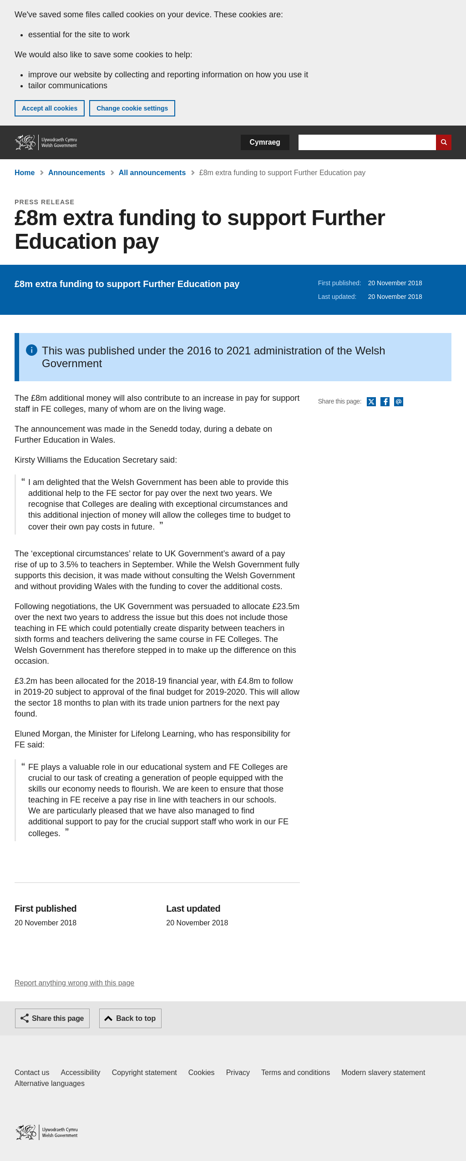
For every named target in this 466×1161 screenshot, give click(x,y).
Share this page (58, 1018)
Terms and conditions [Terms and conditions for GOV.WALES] (295, 1072)
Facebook (385, 402)
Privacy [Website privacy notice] (238, 1072)
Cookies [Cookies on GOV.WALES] (201, 1072)
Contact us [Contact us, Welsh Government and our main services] (32, 1072)
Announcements (76, 173)
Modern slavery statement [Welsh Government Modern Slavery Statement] (383, 1072)
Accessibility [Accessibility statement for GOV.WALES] (80, 1072)
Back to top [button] (136, 1018)
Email (398, 402)
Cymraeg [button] (265, 142)
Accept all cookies (49, 108)
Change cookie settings (132, 108)
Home (25, 173)
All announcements (152, 173)
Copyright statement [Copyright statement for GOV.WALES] (144, 1072)
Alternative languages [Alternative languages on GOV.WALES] (50, 1083)
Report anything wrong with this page (74, 983)
